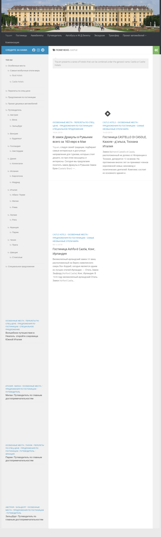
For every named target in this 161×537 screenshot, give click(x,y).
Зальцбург (17, 126)
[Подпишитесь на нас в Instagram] (38, 50)
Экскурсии (99, 35)
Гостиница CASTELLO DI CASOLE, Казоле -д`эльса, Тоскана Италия (125, 141)
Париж (15, 232)
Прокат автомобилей (133, 35)
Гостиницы (21, 35)
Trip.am (8, 35)
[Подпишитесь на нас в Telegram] (42, 50)
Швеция (14, 252)
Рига (14, 220)
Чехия (13, 240)
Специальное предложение (68, 129)
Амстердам (17, 151)
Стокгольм (17, 257)
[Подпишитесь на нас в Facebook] (33, 50)
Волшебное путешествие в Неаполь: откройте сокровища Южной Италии (22, 336)
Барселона (17, 176)
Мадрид (16, 182)
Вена (14, 120)
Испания (14, 171)
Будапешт (17, 138)
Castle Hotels (109, 122)
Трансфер (114, 35)
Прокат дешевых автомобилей (22, 103)
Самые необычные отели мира (24, 70)
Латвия (13, 215)
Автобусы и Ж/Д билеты (78, 35)
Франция (14, 227)
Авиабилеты (37, 35)
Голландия (15, 146)
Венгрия (14, 133)
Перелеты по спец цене (19, 91)
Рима (14, 207)
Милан (15, 201)
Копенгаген (17, 163)
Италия (13, 190)
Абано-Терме (18, 195)
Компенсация (12, 42)
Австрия (14, 115)
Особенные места (62, 122)
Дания (13, 158)
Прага (15, 245)
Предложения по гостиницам (76, 126)
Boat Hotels (17, 75)
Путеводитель (54, 35)
